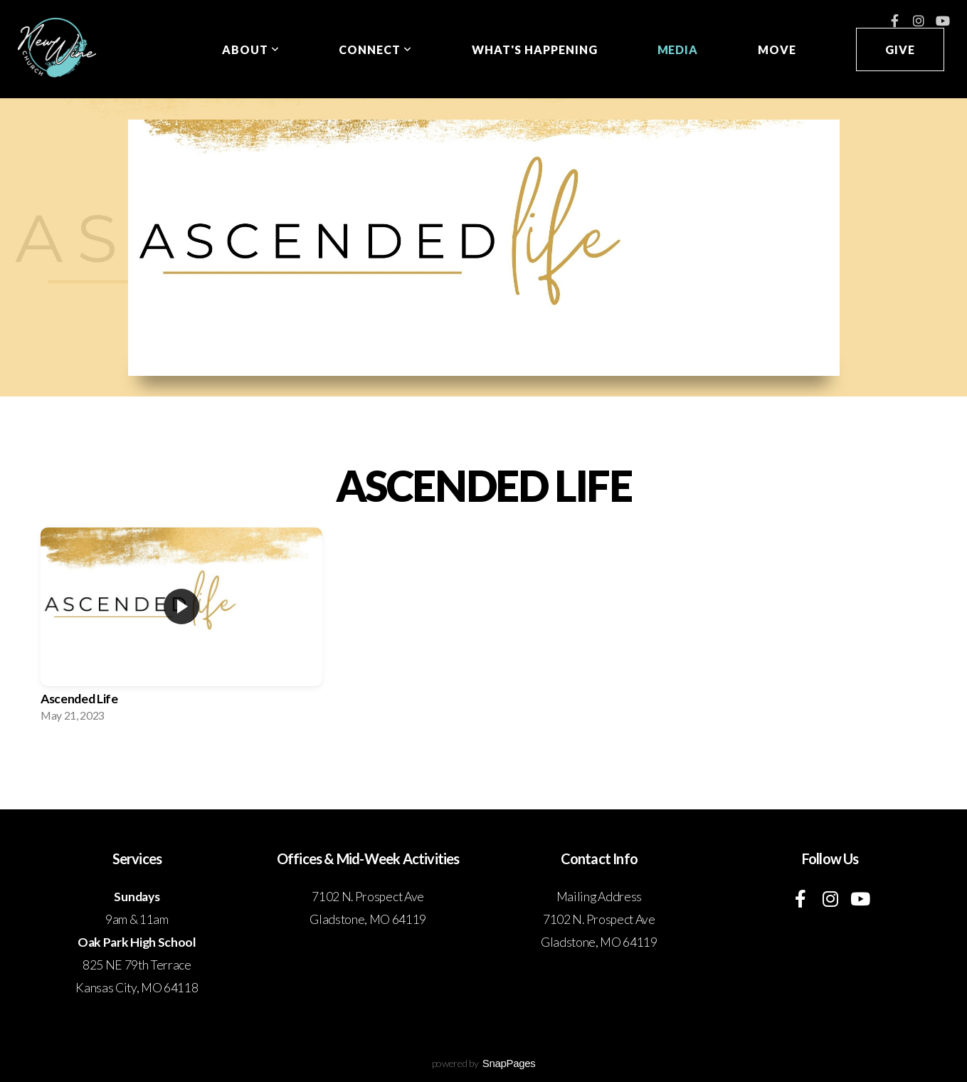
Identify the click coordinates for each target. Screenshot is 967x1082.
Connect (375, 49)
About (251, 49)
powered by (484, 1063)
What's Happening (534, 49)
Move (777, 49)
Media (678, 49)
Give (900, 49)
